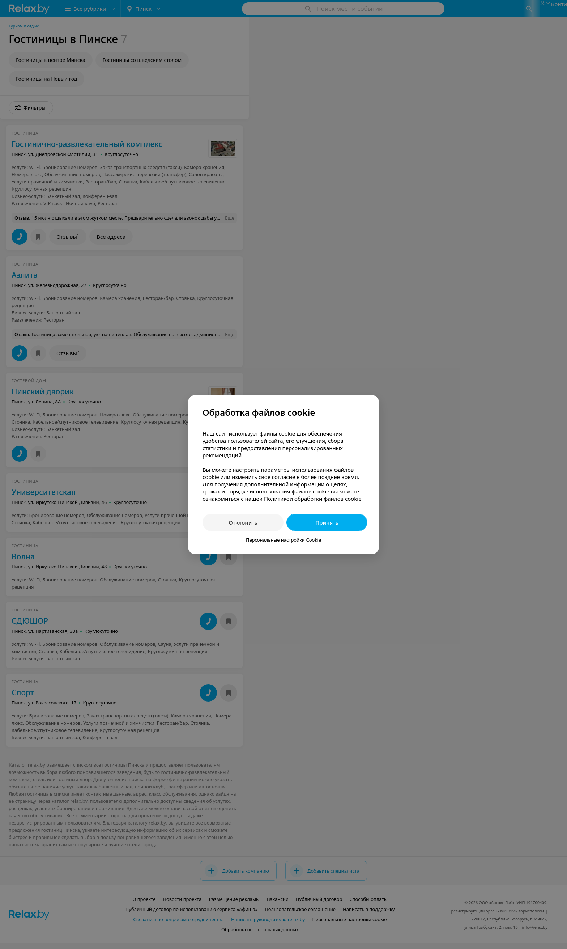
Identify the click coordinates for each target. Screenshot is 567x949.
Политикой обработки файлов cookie (313, 498)
